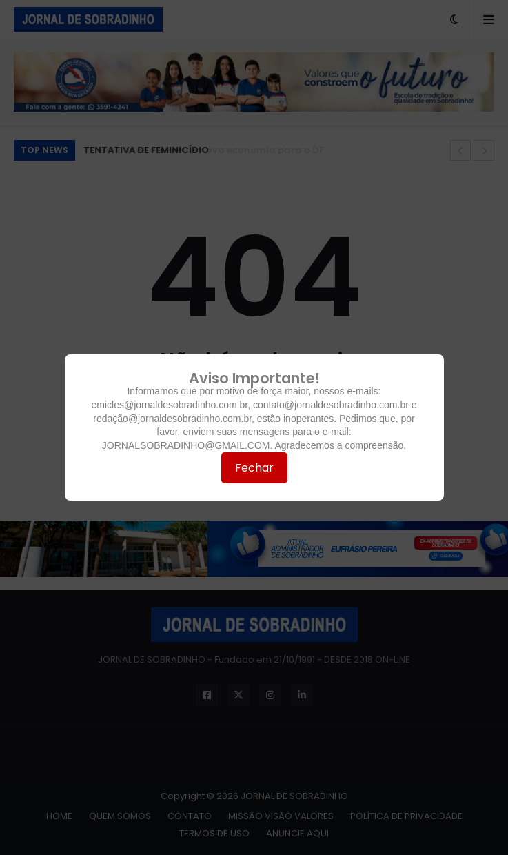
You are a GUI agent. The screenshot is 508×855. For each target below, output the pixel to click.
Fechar (254, 468)
